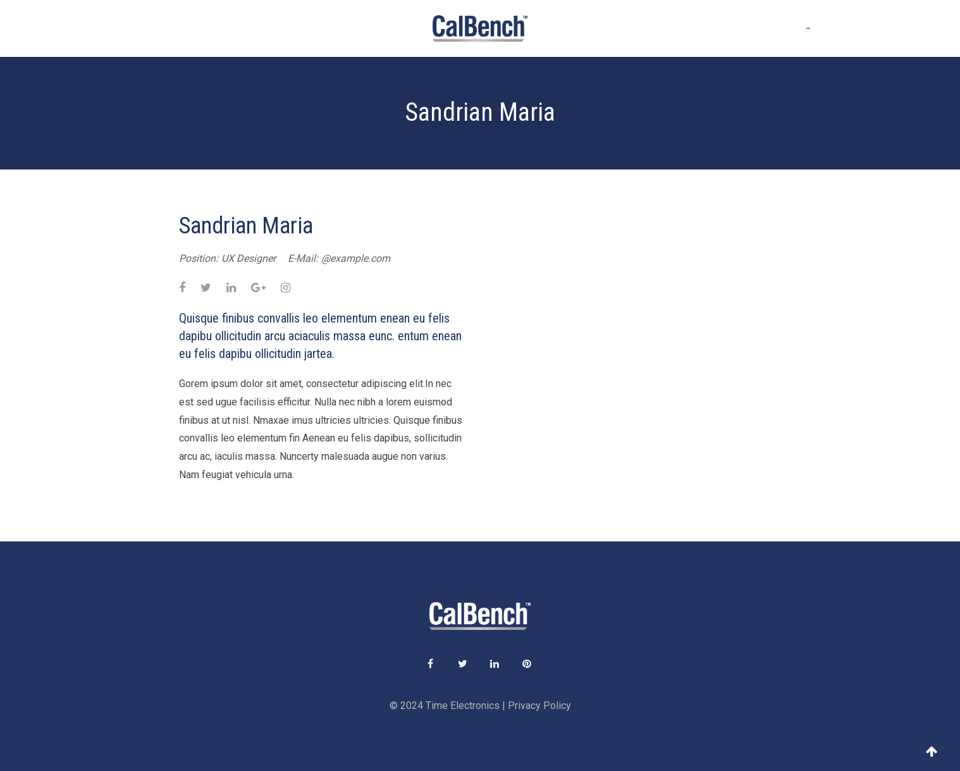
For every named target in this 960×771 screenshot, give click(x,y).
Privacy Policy (539, 706)
